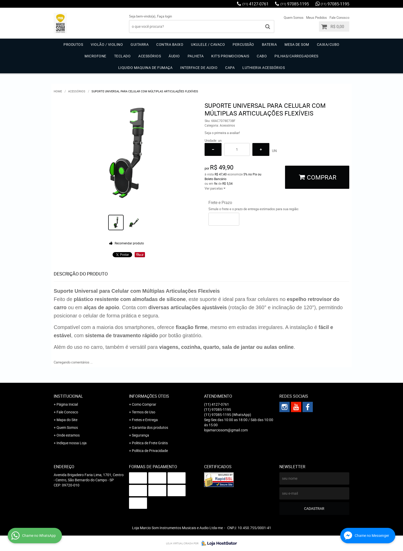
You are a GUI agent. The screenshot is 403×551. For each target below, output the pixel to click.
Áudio (174, 56)
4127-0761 (255, 4)
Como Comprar (144, 404)
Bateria (269, 44)
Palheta (196, 56)
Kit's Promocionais (230, 56)
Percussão (243, 44)
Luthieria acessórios (263, 67)
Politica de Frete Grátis (150, 442)
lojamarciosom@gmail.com (226, 430)
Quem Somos (294, 17)
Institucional (68, 396)
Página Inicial (67, 404)
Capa (230, 67)
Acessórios (149, 56)
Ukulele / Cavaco (208, 44)
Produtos (73, 44)
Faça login (164, 16)
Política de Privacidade (150, 450)
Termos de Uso (143, 412)
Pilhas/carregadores (296, 56)
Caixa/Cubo (328, 44)
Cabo (262, 56)
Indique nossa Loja (72, 442)
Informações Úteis (149, 396)
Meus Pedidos (316, 17)
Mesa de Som (297, 44)
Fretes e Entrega (145, 419)
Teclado (122, 56)
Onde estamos (68, 435)
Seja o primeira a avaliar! (222, 132)
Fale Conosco (339, 17)
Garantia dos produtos (150, 427)
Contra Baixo (169, 44)
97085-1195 (294, 4)
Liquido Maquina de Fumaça (145, 67)
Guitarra (140, 44)
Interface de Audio (198, 67)
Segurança (140, 435)
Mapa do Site (67, 419)
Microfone (95, 56)
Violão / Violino (107, 44)
